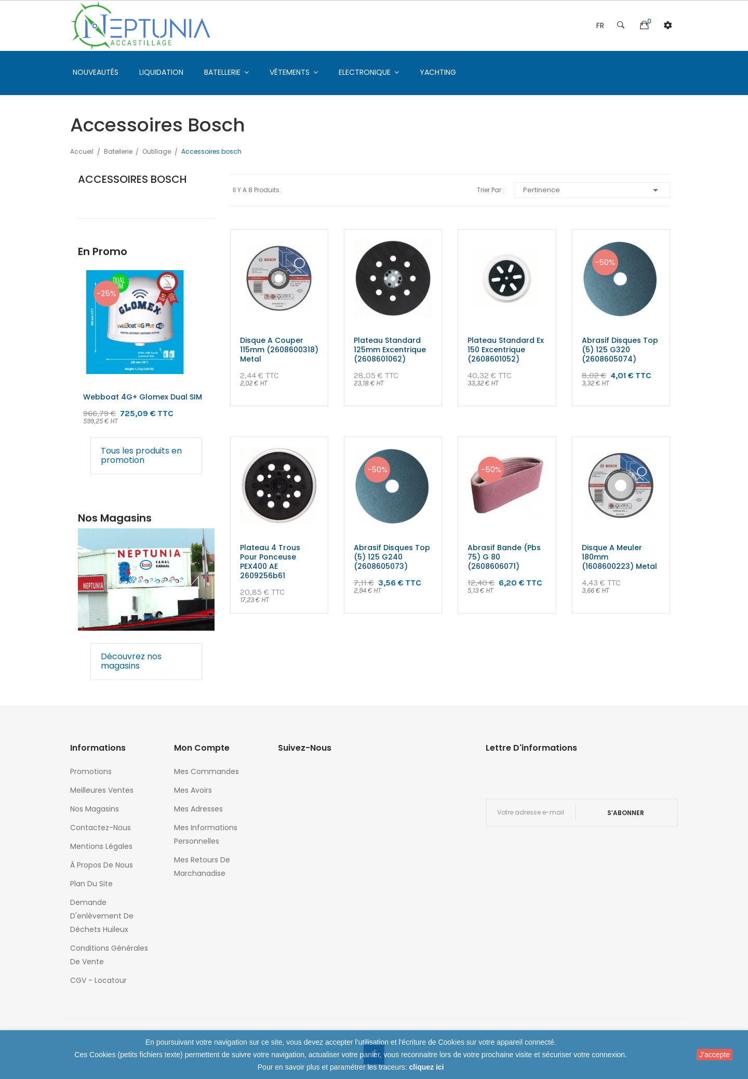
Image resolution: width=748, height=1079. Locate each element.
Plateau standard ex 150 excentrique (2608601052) (506, 350)
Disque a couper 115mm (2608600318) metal (279, 350)
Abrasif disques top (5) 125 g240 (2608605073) (392, 557)
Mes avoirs (193, 790)
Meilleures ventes (101, 790)
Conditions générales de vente (109, 955)
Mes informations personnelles (205, 834)
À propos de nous (101, 865)
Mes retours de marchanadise (202, 866)
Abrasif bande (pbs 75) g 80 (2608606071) (504, 557)
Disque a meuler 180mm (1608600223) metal (619, 557)
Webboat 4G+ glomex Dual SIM (142, 397)
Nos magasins (94, 809)
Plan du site (91, 883)
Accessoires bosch (132, 179)
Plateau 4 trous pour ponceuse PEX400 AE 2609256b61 (270, 561)
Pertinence (592, 190)
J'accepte (714, 1054)
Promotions (91, 771)
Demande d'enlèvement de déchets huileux (101, 916)
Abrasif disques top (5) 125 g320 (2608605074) (620, 350)
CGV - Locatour (98, 980)
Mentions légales (101, 846)
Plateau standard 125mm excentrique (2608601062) (390, 350)
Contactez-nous (100, 827)
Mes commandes (206, 771)
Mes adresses (198, 809)
